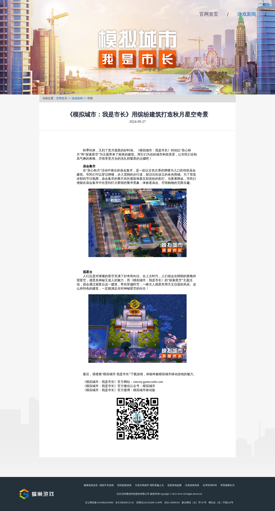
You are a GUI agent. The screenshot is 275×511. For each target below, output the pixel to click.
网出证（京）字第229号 (221, 502)
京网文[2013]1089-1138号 (149, 502)
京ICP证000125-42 (124, 502)
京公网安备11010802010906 (99, 502)
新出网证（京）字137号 (194, 502)
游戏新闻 (246, 14)
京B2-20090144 (172, 502)
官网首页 (208, 14)
